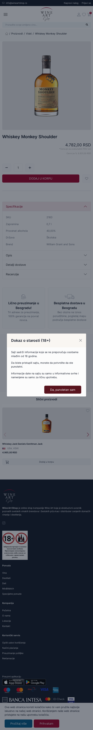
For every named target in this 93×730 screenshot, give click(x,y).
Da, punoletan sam (62, 387)
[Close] (80, 338)
